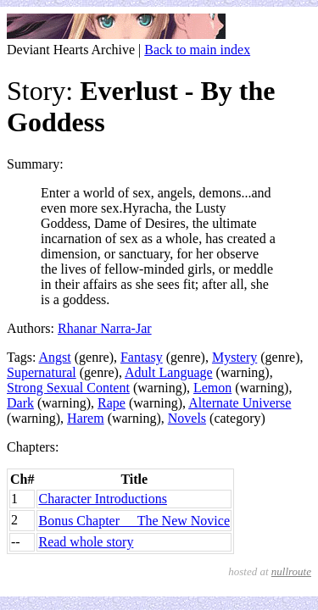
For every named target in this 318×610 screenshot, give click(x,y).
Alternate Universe (239, 403)
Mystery (234, 357)
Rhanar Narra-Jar (105, 328)
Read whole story (85, 542)
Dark (20, 403)
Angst (55, 357)
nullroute (291, 571)
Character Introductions (102, 498)
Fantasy (141, 357)
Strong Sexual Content (68, 387)
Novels (187, 418)
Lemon (212, 387)
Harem (85, 418)
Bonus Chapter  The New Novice (134, 520)
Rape (112, 403)
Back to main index (197, 49)
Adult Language (169, 372)
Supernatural (41, 372)
